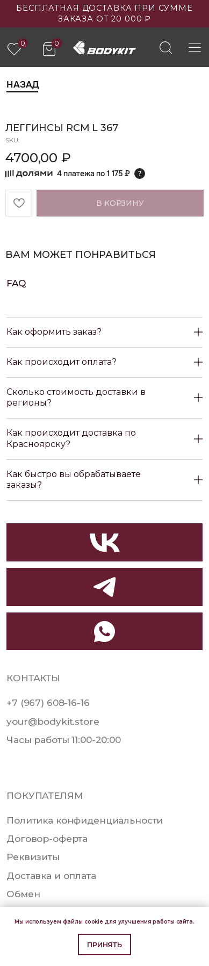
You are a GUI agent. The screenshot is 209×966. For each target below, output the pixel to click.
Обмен (23, 894)
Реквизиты (33, 857)
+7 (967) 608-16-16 (47, 702)
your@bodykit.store (52, 721)
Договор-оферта (47, 838)
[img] (166, 47)
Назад (22, 84)
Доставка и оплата (51, 875)
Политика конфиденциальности (84, 820)
